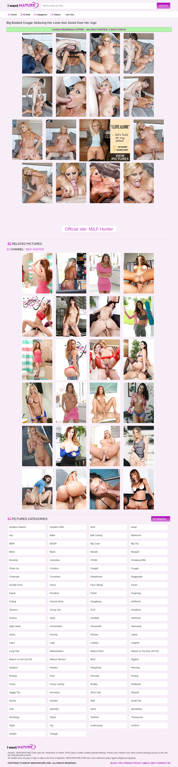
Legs (52, 642)
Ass (11, 535)
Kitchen (94, 634)
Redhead (136, 684)
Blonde (94, 551)
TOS (120, 763)
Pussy (12, 684)
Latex (12, 642)
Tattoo (53, 717)
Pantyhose (95, 667)
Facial (12, 593)
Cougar (135, 568)
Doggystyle (137, 576)
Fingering (136, 593)
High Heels (15, 626)
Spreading (136, 709)
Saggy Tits (14, 692)
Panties (54, 667)
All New (25, 14)
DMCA (146, 763)
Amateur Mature (17, 527)
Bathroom (136, 535)
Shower (54, 700)
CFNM (93, 560)
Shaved (135, 692)
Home (12, 14)
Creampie (14, 576)
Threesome (137, 717)
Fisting (12, 601)
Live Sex (69, 14)
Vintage (54, 733)
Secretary (55, 692)
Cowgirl (94, 568)
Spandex (54, 709)
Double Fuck (15, 585)
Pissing (13, 676)
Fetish (93, 593)
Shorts (12, 700)
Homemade (56, 626)
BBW (11, 543)
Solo (11, 709)
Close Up (14, 568)
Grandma (136, 609)
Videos (55, 14)
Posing (134, 676)
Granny (13, 618)
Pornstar (94, 676)
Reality (94, 684)
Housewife (95, 626)
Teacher (94, 717)
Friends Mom (57, 601)
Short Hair (95, 692)
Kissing (53, 634)
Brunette (13, 560)
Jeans (12, 634)
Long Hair (14, 651)
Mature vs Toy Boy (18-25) (145, 651)
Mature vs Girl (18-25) (20, 659)
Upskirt (13, 733)
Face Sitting (96, 585)
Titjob (12, 725)
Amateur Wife (57, 527)
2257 (153, 763)
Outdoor (13, 667)
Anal (92, 527)
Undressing (96, 725)
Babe (52, 535)
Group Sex (55, 609)
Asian (134, 527)
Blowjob (135, 551)
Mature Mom (97, 651)
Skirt (92, 700)
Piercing (135, 667)
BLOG (113, 763)
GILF (93, 609)
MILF (93, 659)
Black (52, 551)
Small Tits (136, 700)
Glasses (13, 609)
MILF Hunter (34, 249)
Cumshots (55, 576)
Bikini (12, 551)
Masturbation (56, 651)
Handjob (94, 618)
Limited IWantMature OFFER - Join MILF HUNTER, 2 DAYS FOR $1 (89, 29)
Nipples (135, 659)
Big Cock (95, 543)
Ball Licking (96, 535)
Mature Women (58, 659)
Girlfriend (136, 601)
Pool (52, 676)
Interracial (136, 626)
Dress (53, 585)
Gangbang (95, 601)
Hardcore (136, 618)
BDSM (53, 543)
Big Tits (135, 543)
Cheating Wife (138, 560)
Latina (134, 634)
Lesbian (94, 642)
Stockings (14, 717)
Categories (40, 14)
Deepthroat (96, 576)
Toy (51, 725)
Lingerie (135, 642)
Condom (54, 568)
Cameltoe (55, 560)
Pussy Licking (57, 684)
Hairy (52, 618)
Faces (134, 585)
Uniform (135, 725)
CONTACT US (163, 763)
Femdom (54, 593)
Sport (93, 709)
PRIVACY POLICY (132, 763)
